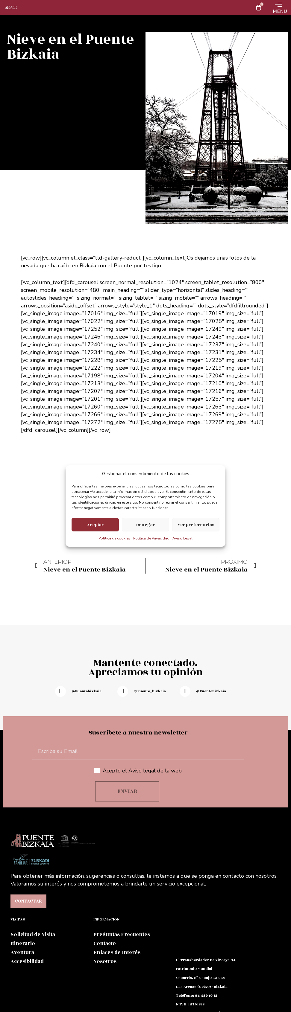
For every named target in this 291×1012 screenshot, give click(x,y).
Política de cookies (114, 538)
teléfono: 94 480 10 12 (196, 995)
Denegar (145, 525)
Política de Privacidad (151, 538)
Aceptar (95, 525)
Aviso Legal (182, 538)
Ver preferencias (196, 525)
